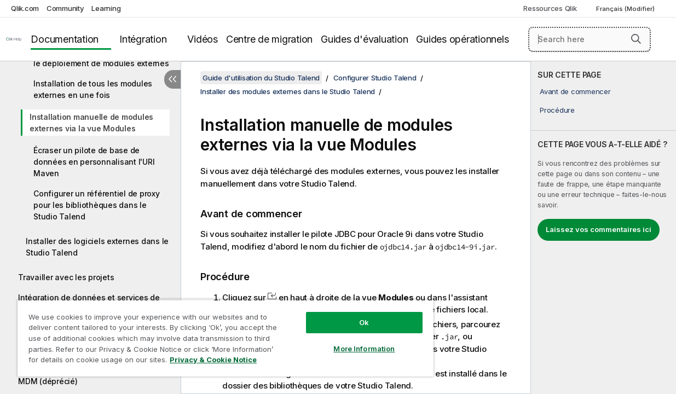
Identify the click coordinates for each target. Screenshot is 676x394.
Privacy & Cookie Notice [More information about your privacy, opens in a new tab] (213, 359)
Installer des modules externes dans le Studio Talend (287, 91)
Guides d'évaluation (364, 39)
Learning (105, 8)
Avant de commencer (575, 91)
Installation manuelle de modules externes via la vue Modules (91, 122)
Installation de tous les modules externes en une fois (92, 89)
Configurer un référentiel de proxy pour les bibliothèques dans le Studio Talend (96, 205)
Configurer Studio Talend (375, 77)
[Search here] (589, 39)
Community (65, 8)
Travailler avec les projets (66, 277)
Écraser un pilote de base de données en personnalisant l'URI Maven (93, 162)
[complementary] (603, 227)
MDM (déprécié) (48, 381)
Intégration (142, 39)
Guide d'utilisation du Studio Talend (261, 77)
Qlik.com (25, 8)
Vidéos (202, 39)
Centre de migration (269, 39)
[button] (636, 38)
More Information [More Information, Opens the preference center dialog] (364, 348)
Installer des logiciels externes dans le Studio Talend (97, 246)
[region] (226, 337)
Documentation (65, 39)
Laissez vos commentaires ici (598, 229)
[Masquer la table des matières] (172, 79)
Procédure (557, 110)
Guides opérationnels (462, 39)
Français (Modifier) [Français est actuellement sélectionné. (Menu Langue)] (626, 9)
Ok (364, 322)
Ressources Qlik (549, 8)
